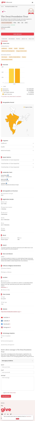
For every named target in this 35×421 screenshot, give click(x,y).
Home (2, 6)
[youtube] (2, 414)
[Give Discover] (6, 2)
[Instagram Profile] (6, 327)
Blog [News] (2, 405)
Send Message (17, 34)
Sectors (2, 403)
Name (2, 364)
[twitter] (11, 414)
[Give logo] (17, 409)
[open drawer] (32, 2)
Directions (4, 287)
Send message (6, 396)
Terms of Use (12, 392)
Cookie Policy (28, 416)
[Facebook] (6, 324)
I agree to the (9, 392)
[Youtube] (5, 318)
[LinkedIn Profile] (8, 175)
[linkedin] (8, 414)
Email (2, 370)
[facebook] (5, 414)
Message (3, 375)
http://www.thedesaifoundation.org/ (11, 311)
